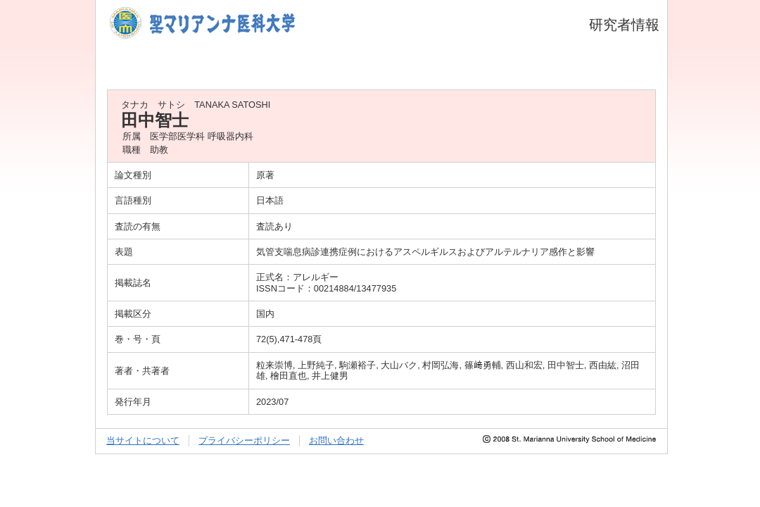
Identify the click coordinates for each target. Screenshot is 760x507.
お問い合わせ (336, 440)
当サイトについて (142, 440)
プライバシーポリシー (244, 440)
